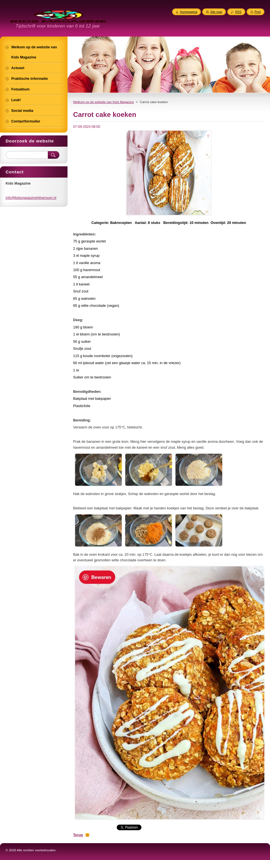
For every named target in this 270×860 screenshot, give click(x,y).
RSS (238, 11)
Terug (78, 835)
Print (258, 11)
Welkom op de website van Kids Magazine (103, 102)
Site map (216, 11)
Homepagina (188, 11)
